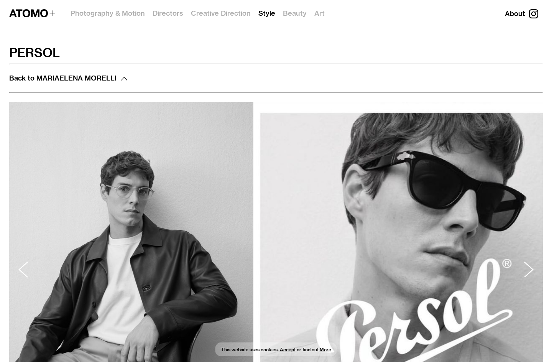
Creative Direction (221, 13)
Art (319, 13)
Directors (168, 13)
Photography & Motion (108, 13)
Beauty (295, 13)
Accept (288, 349)
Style (266, 13)
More (325, 349)
